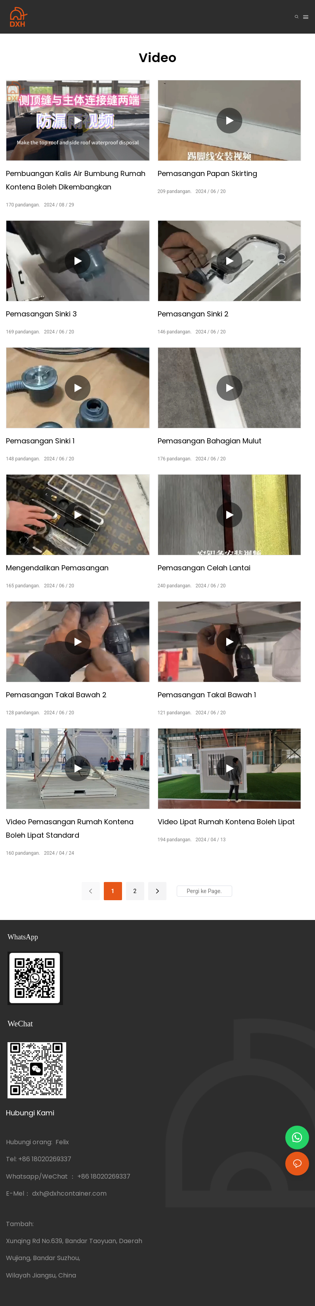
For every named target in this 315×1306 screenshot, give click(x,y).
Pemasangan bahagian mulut (210, 441)
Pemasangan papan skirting (207, 173)
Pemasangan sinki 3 (41, 314)
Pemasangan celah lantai (204, 568)
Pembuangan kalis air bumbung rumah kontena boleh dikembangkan (75, 180)
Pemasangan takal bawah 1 (207, 695)
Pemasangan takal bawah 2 (56, 695)
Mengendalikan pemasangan (57, 568)
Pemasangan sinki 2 (193, 314)
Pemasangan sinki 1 (40, 441)
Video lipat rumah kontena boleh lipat (226, 822)
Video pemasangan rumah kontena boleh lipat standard (70, 828)
